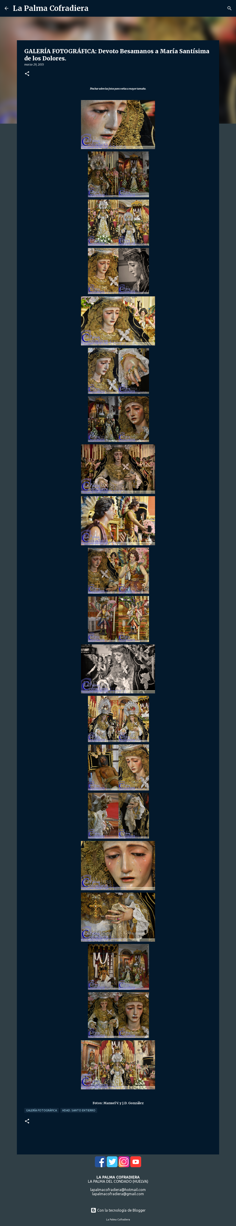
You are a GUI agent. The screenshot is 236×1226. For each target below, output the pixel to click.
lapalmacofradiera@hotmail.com (118, 1190)
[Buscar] (229, 8)
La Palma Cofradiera (51, 8)
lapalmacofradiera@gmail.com (118, 1194)
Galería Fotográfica (41, 1110)
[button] (27, 74)
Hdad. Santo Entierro (78, 1110)
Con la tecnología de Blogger (118, 1210)
